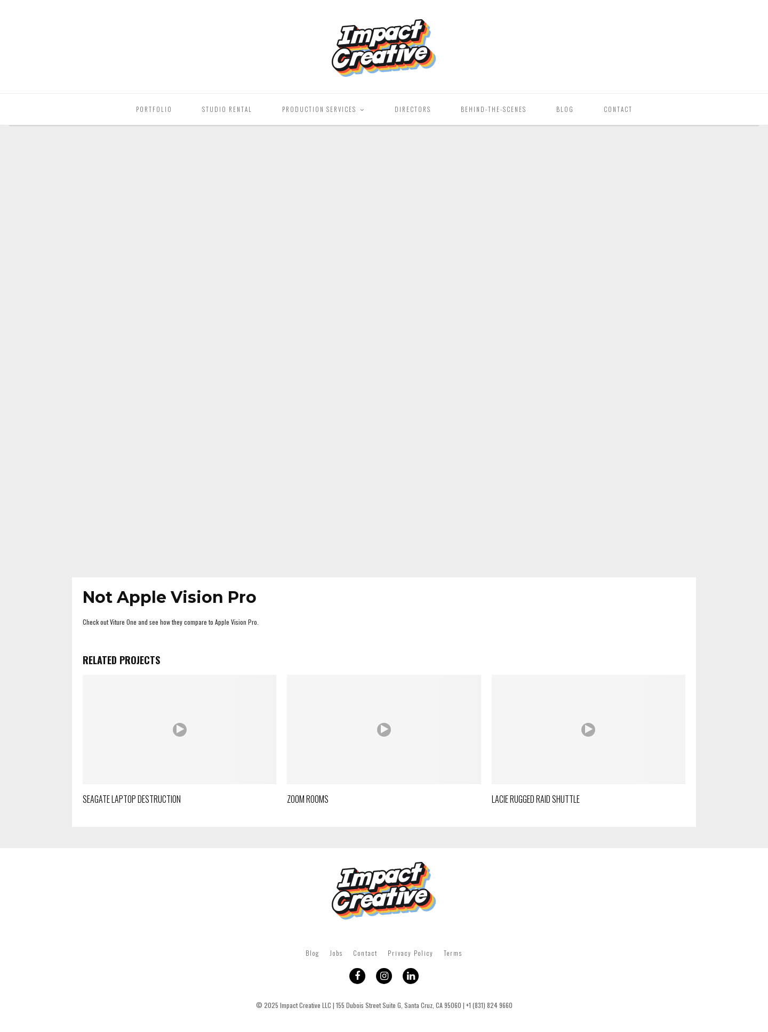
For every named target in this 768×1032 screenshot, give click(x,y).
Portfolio (154, 109)
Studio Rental (227, 109)
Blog (565, 109)
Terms (453, 952)
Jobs (336, 952)
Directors (413, 109)
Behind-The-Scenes (493, 109)
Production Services (319, 109)
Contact (618, 109)
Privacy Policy (411, 952)
